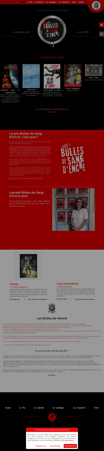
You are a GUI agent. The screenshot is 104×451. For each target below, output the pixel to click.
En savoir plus (67, 440)
